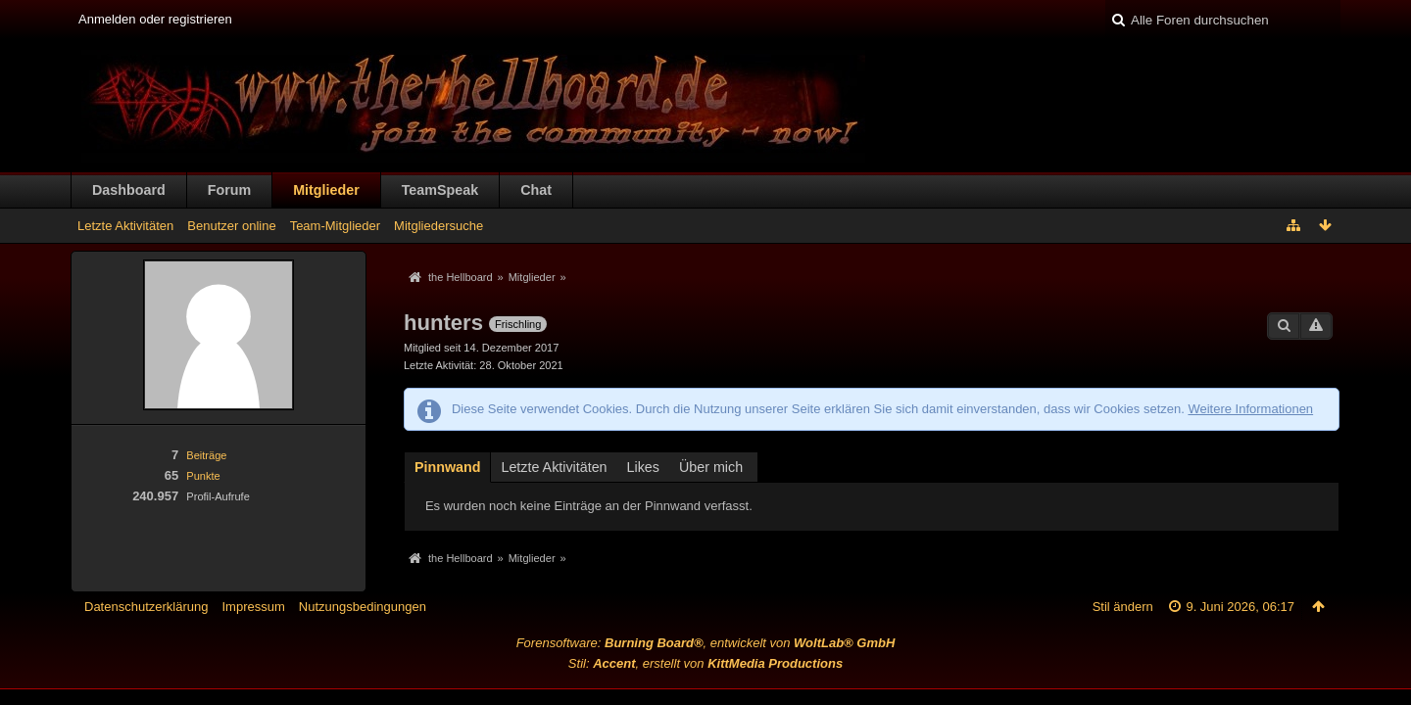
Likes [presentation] (643, 467)
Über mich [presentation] (711, 467)
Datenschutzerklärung (146, 606)
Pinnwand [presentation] (447, 467)
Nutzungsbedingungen (362, 606)
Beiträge (206, 455)
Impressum (252, 606)
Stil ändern (1123, 606)
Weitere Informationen (1250, 408)
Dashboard (129, 190)
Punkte (202, 476)
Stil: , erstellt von (705, 663)
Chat (536, 190)
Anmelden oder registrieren (155, 19)
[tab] (448, 466)
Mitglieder (326, 190)
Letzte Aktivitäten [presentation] (554, 467)
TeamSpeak (440, 190)
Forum (229, 190)
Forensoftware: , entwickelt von (706, 642)
